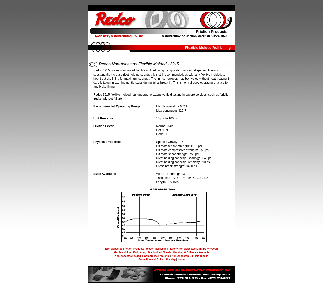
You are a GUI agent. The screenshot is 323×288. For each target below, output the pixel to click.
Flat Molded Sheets (159, 252)
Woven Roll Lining (157, 248)
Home (181, 259)
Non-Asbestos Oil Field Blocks (190, 256)
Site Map (170, 259)
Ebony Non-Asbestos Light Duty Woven (194, 248)
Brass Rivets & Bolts (150, 259)
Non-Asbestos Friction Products (124, 248)
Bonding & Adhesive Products (191, 252)
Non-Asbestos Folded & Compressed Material (142, 256)
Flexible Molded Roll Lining (130, 252)
